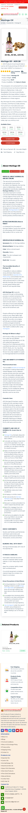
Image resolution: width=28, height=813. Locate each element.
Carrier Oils (5, 760)
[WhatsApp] (3, 808)
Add (23, 651)
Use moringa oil (8, 605)
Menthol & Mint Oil (7, 765)
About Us (3, 4)
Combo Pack (5, 778)
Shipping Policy (6, 749)
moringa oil (6, 328)
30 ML (4, 128)
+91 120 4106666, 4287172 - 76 (13, 794)
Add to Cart (10, 139)
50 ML (11, 128)
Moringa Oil (18, 23)
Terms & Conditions (7, 742)
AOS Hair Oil (5, 781)
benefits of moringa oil (18, 367)
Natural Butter (6, 776)
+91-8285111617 (9, 798)
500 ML (12, 133)
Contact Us (17, 4)
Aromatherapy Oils (7, 763)
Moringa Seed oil (14, 210)
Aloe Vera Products (7, 771)
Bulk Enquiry (10, 143)
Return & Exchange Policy (10, 744)
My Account (10, 4)
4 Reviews (24, 72)
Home (3, 23)
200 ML (4, 133)
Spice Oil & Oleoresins (8, 768)
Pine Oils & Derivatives (8, 773)
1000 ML (20, 133)
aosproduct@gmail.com (12, 801)
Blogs (3, 739)
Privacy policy (6, 747)
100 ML (19, 128)
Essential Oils (10, 23)
